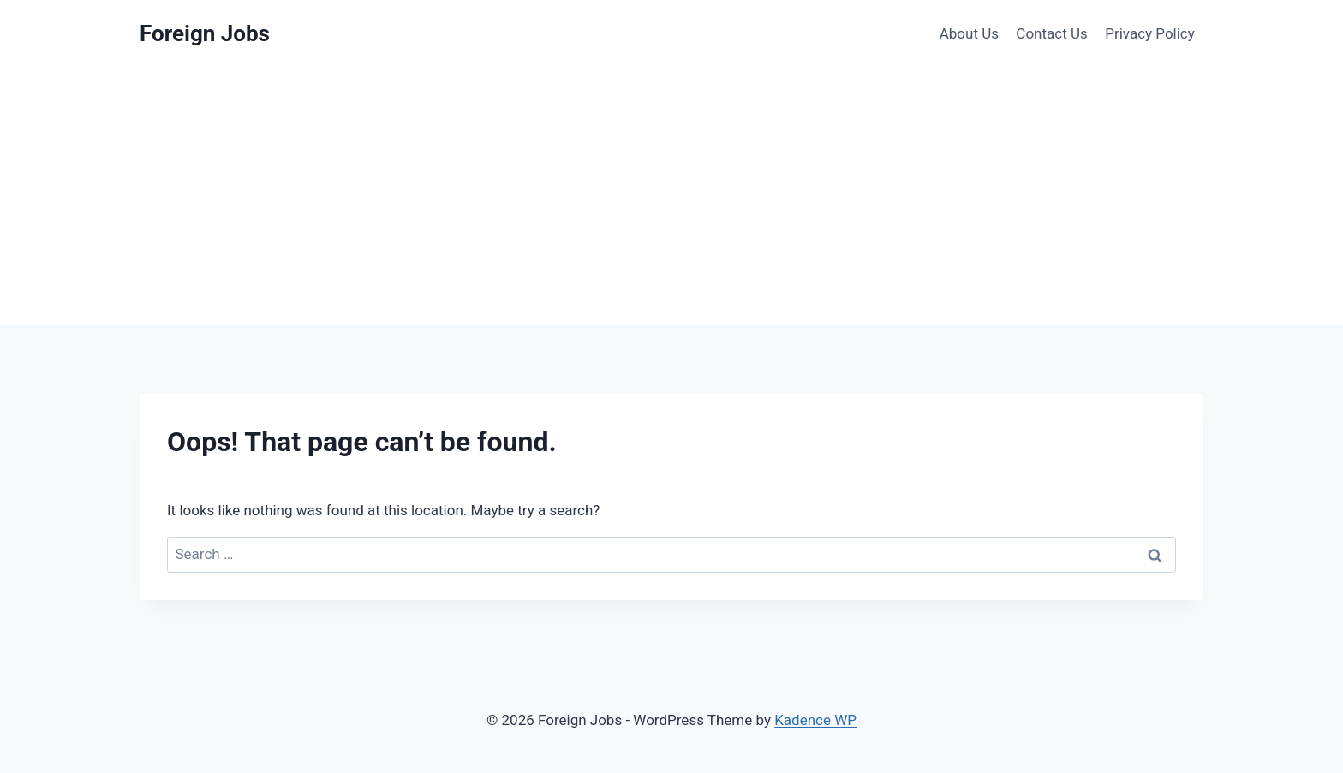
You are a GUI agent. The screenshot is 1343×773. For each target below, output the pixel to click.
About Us (969, 33)
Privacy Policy (1150, 33)
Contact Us (1051, 33)
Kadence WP (815, 719)
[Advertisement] (671, 197)
